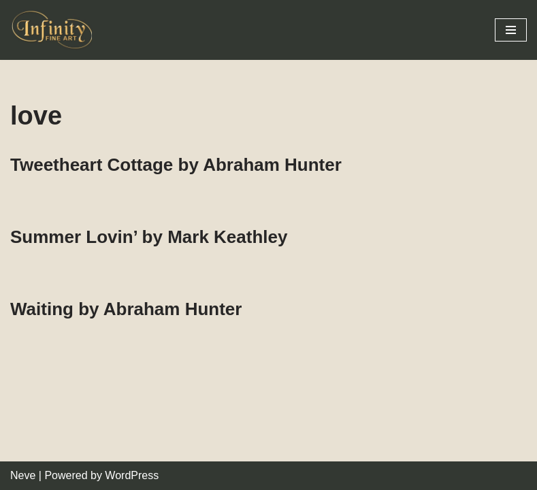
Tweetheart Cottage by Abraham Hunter (176, 164)
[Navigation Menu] (511, 30)
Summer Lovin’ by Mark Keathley (148, 237)
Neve (22, 475)
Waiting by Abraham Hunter (126, 309)
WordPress (132, 475)
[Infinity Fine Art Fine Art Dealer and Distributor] (54, 30)
